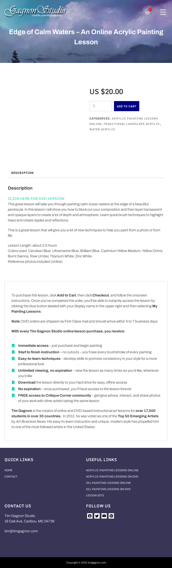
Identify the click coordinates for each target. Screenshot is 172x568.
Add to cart (126, 106)
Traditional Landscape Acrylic (131, 124)
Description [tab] (22, 173)
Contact (10, 476)
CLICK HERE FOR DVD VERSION (36, 198)
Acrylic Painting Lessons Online (112, 470)
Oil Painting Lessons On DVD (108, 489)
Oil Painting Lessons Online (108, 483)
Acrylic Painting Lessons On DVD (112, 476)
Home (8, 470)
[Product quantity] (100, 106)
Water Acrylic (102, 129)
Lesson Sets (95, 495)
